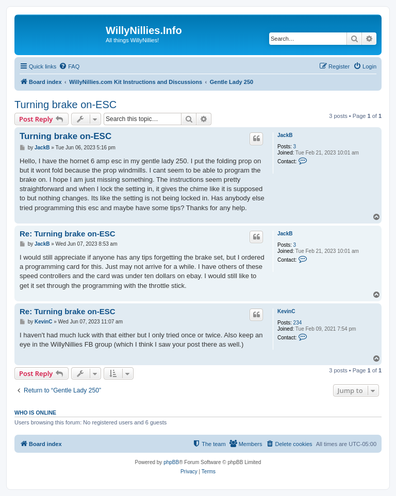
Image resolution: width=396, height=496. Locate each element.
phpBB (171, 462)
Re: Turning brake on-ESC (68, 233)
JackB (284, 135)
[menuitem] (69, 66)
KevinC (286, 311)
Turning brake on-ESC (65, 104)
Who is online (35, 412)
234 (297, 323)
